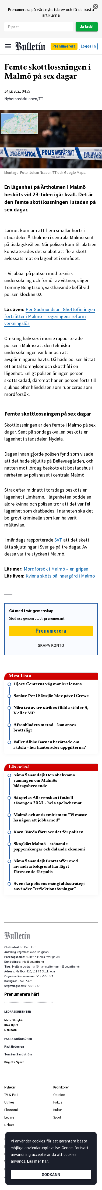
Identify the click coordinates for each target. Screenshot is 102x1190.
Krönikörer (61, 1087)
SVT (58, 540)
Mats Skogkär (13, 1020)
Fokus (57, 1102)
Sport (57, 1117)
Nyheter (9, 1087)
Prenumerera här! (21, 994)
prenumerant (54, 618)
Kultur (57, 1110)
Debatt (9, 1125)
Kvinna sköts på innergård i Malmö (60, 576)
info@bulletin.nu (33, 962)
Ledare (9, 1117)
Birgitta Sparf (14, 1062)
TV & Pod (11, 1094)
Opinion (59, 1094)
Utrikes (9, 1102)
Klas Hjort (11, 1025)
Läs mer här (37, 1161)
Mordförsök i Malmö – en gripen (56, 569)
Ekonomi (11, 1110)
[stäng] (95, 6)
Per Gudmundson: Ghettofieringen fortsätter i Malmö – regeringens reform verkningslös (49, 316)
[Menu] (8, 46)
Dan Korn (10, 1030)
